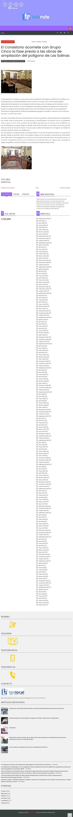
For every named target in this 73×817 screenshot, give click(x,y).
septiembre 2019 (44, 368)
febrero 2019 (42, 381)
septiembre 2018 (44, 392)
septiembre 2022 (44, 293)
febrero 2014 (42, 502)
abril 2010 (41, 598)
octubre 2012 (42, 535)
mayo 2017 (42, 423)
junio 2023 (42, 273)
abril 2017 (41, 425)
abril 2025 (42, 227)
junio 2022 (42, 298)
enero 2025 (42, 234)
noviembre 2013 (43, 508)
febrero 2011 (42, 576)
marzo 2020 (42, 355)
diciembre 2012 (43, 530)
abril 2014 (41, 497)
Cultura (3, 791)
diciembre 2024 (44, 236)
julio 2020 (41, 346)
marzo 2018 (42, 403)
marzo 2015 (42, 475)
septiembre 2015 (44, 464)
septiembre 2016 (44, 440)
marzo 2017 (42, 427)
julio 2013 (41, 515)
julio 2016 (41, 442)
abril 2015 (41, 473)
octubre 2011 (42, 559)
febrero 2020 (43, 357)
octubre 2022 (43, 291)
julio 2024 (41, 247)
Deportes (4, 793)
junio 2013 (41, 517)
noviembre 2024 (44, 238)
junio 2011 (41, 568)
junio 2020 (42, 348)
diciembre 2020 (43, 337)
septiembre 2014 (44, 489)
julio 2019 (41, 370)
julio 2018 (41, 394)
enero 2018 (42, 407)
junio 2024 (42, 249)
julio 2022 (41, 295)
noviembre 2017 (43, 412)
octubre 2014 (43, 486)
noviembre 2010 (43, 583)
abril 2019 (41, 377)
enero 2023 (42, 284)
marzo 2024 (42, 254)
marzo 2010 (42, 600)
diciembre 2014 (43, 482)
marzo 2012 (42, 548)
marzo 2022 (42, 304)
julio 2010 (41, 592)
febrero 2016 (42, 453)
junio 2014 (42, 493)
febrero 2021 (42, 333)
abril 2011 (41, 572)
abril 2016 (41, 449)
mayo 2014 (42, 495)
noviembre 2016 (43, 436)
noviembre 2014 (44, 484)
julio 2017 (41, 418)
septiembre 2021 (44, 317)
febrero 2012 (42, 550)
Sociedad (4, 800)
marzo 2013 (42, 524)
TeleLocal (4, 803)
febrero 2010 (42, 603)
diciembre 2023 (43, 260)
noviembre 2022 (44, 289)
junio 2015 (41, 469)
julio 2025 (41, 221)
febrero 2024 (43, 256)
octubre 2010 (42, 585)
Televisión (12, 728)
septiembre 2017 (44, 416)
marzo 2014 (42, 499)
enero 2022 (42, 309)
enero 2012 (42, 552)
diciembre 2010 (43, 581)
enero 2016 (42, 456)
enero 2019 (42, 383)
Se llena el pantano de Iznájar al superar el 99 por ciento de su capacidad (33, 718)
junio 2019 (41, 372)
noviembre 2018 (43, 388)
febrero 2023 (43, 282)
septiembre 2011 (44, 561)
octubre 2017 (42, 414)
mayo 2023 (42, 276)
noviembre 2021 (43, 313)
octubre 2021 (42, 315)
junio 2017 (41, 420)
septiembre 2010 (44, 587)
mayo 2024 (42, 252)
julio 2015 (41, 467)
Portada (4, 798)
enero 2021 (42, 335)
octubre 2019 (42, 366)
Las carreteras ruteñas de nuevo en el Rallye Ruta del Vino (28, 747)
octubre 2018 (42, 390)
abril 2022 (42, 302)
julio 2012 (41, 539)
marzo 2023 (42, 280)
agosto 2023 (42, 269)
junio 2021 (41, 324)
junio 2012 (41, 541)
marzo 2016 (42, 451)
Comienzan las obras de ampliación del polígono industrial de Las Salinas (26, 764)
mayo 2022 (42, 300)
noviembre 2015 (43, 460)
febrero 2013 (42, 526)
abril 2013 (41, 521)
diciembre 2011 (43, 554)
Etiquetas (25, 194)
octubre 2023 (43, 265)
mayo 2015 (42, 471)
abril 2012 (41, 546)
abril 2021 (41, 328)
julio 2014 (41, 491)
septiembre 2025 (44, 219)
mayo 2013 (42, 519)
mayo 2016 (42, 447)
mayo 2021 (42, 326)
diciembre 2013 (43, 506)
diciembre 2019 (43, 361)
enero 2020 (42, 359)
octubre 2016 (42, 438)
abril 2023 (42, 278)
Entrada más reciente (8, 188)
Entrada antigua (65, 188)
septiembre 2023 (44, 267)
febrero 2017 (42, 429)
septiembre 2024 (44, 243)
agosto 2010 (42, 589)
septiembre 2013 (44, 513)
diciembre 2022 (43, 287)
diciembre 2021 (43, 311)
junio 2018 (41, 396)
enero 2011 (42, 578)
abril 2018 (41, 401)
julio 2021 (41, 322)
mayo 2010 (42, 596)
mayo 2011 (42, 570)
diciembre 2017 (43, 410)
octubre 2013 (42, 510)
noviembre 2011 (43, 557)
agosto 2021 (42, 320)
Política (3, 796)
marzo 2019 (42, 379)
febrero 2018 (42, 405)
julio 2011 (41, 565)
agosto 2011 (42, 563)
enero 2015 (42, 480)
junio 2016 (41, 445)
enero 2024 (42, 258)
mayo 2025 (42, 225)
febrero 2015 (42, 478)
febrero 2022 (43, 306)
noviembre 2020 (44, 339)
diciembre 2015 (43, 458)
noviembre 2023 (44, 262)
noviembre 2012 (43, 532)
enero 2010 (42, 605)
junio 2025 (42, 223)
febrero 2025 (43, 232)
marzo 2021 (42, 331)
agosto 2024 (42, 245)
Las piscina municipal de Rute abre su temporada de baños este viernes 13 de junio (36, 708)
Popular (16, 194)
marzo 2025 (42, 230)
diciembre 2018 (43, 385)
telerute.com (32, 812)
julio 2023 (41, 271)
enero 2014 (42, 504)
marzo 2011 (42, 574)
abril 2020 (42, 352)
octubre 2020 (43, 341)
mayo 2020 (42, 350)
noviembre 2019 (43, 363)
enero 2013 (42, 528)
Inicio (2, 33)
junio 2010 (41, 594)
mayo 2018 (42, 399)
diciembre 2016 (43, 434)
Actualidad (6, 194)
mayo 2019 (42, 374)
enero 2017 (42, 431)
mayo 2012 (42, 543)
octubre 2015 (42, 462)
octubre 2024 (43, 241)
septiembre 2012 (44, 537)
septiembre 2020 (44, 344)
